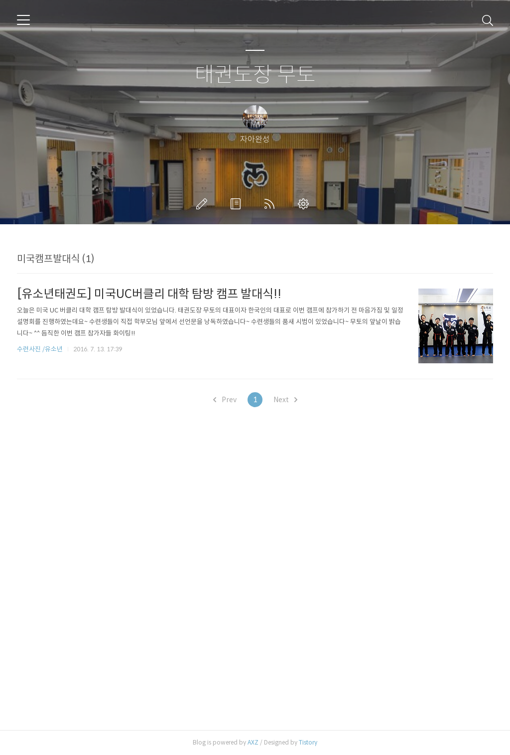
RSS (271, 204)
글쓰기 (204, 204)
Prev (225, 399)
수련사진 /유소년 (40, 349)
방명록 (238, 204)
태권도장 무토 (255, 75)
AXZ (253, 742)
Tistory (308, 742)
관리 (305, 204)
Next (285, 399)
